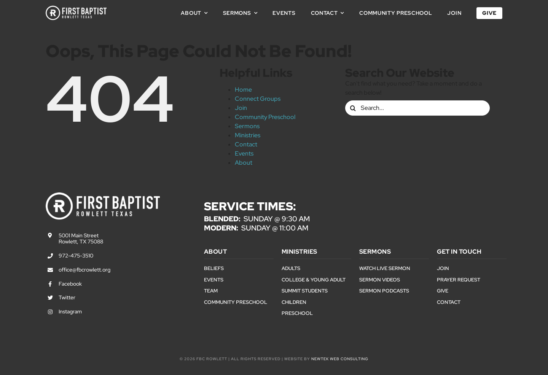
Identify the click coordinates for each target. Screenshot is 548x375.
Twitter (67, 297)
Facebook (70, 283)
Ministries (247, 135)
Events (244, 153)
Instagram (70, 311)
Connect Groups (257, 99)
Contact (246, 144)
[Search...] (417, 108)
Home (243, 90)
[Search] (352, 108)
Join (241, 108)
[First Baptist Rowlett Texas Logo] (76, 9)
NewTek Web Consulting (339, 358)
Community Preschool (265, 117)
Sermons (247, 126)
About (243, 163)
